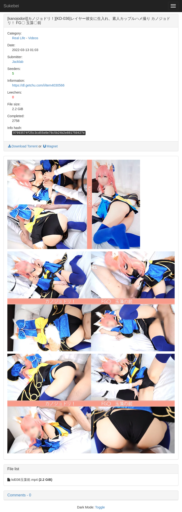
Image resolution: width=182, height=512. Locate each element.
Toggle (100, 507)
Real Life (18, 38)
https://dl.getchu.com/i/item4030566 (38, 85)
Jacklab (17, 62)
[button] (91, 495)
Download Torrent (22, 146)
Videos (33, 38)
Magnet (50, 146)
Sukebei (11, 6)
